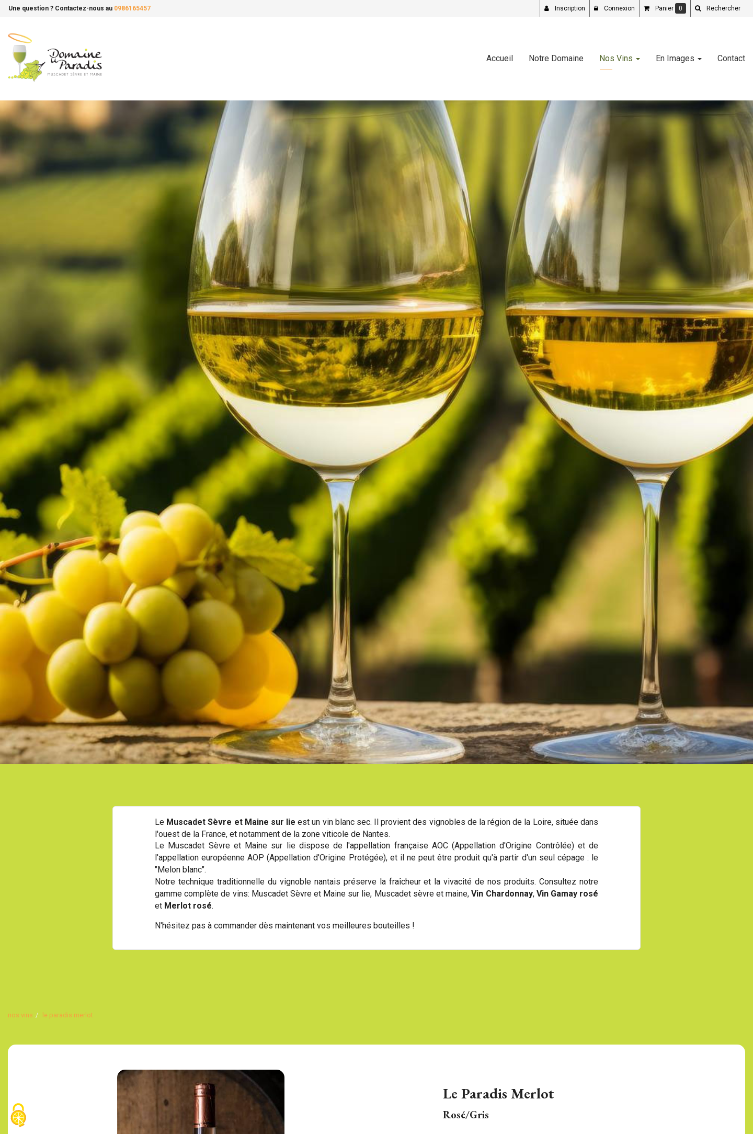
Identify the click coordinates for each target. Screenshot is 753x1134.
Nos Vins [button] (619, 58)
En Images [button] (679, 58)
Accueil (499, 58)
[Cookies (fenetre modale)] (18, 1116)
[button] (717, 8)
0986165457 (132, 8)
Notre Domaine (556, 58)
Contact (731, 58)
